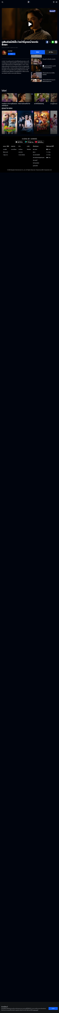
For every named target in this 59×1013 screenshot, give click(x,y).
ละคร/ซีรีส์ (5, 149)
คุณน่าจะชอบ (7, 108)
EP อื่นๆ (51, 52)
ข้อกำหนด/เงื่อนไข (36, 163)
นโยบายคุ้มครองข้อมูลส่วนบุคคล (38, 157)
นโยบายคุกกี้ (35, 160)
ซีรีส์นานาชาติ (5, 152)
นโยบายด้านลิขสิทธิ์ (36, 155)
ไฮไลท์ (37, 52)
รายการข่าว (21, 152)
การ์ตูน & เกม (5, 155)
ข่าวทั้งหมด (20, 149)
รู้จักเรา (34, 152)
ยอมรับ (53, 1008)
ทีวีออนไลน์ (29, 149)
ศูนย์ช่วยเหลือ (35, 165)
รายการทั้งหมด (13, 149)
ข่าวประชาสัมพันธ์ (22, 155)
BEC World (35, 149)
